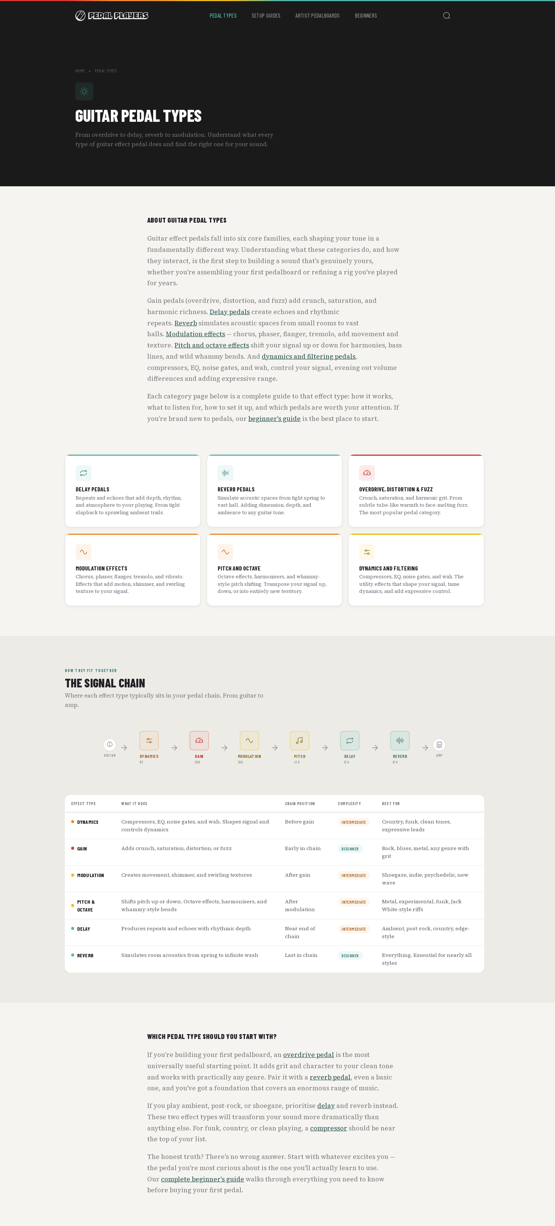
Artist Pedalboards (317, 15)
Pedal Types (223, 15)
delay (326, 1105)
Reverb (186, 323)
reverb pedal (330, 1077)
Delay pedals (230, 311)
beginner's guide (274, 418)
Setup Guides (266, 15)
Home (80, 70)
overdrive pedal (308, 1054)
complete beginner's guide (202, 1179)
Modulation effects (195, 333)
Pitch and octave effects (212, 345)
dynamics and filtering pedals (308, 356)
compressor (328, 1128)
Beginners (366, 15)
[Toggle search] (447, 15)
